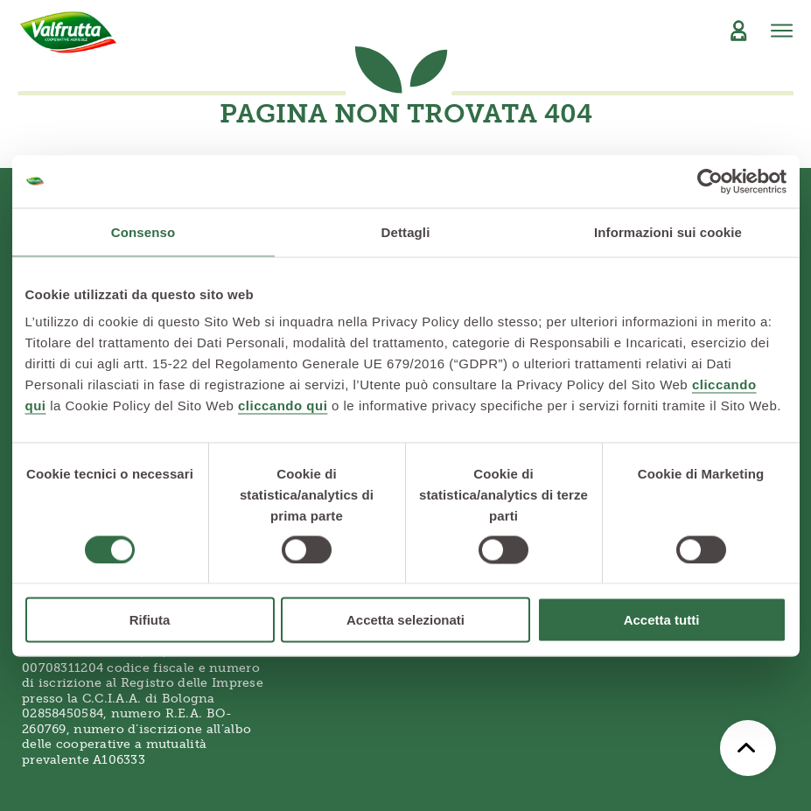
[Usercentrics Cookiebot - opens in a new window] (710, 181)
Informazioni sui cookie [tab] (668, 231)
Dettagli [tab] (405, 231)
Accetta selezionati (405, 619)
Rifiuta (150, 619)
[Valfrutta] (68, 32)
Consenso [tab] (143, 231)
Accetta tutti (662, 619)
